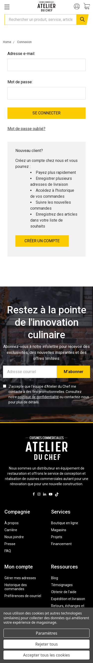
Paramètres (46, 633)
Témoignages (62, 585)
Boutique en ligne (64, 523)
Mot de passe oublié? (26, 128)
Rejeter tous (46, 644)
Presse (9, 544)
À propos (11, 523)
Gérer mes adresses (20, 578)
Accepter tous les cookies (46, 655)
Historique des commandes (15, 587)
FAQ (7, 551)
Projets (56, 537)
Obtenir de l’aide (63, 592)
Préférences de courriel (22, 596)
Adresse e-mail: (21, 53)
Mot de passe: (19, 82)
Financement (61, 544)
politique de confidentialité (38, 397)
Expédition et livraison (68, 599)
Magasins (58, 530)
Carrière (10, 530)
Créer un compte (42, 240)
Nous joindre (14, 537)
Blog (54, 578)
